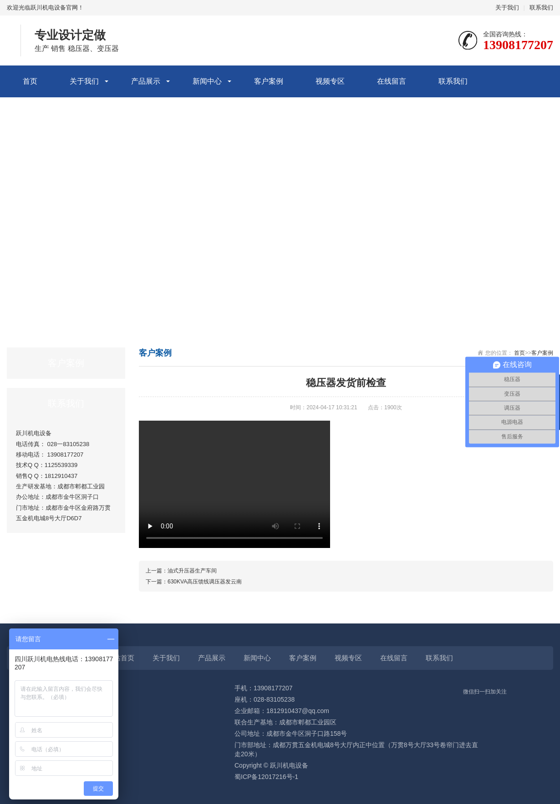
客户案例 (268, 81)
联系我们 (541, 7)
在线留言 (391, 81)
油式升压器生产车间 (192, 571)
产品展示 (145, 81)
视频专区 (330, 81)
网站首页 (120, 658)
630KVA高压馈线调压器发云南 (205, 581)
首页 (30, 81)
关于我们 (507, 7)
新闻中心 (207, 81)
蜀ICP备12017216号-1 (266, 776)
